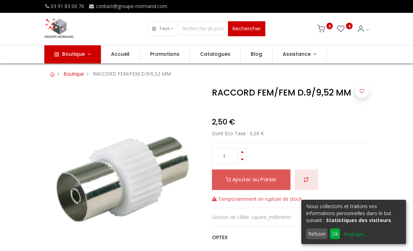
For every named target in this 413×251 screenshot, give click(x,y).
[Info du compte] (363, 29)
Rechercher (247, 28)
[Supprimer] (242, 159)
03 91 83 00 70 (64, 6)
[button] (163, 28)
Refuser (317, 233)
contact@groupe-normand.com (127, 6)
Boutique (74, 73)
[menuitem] (120, 54)
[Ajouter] (242, 152)
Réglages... (356, 234)
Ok (335, 233)
